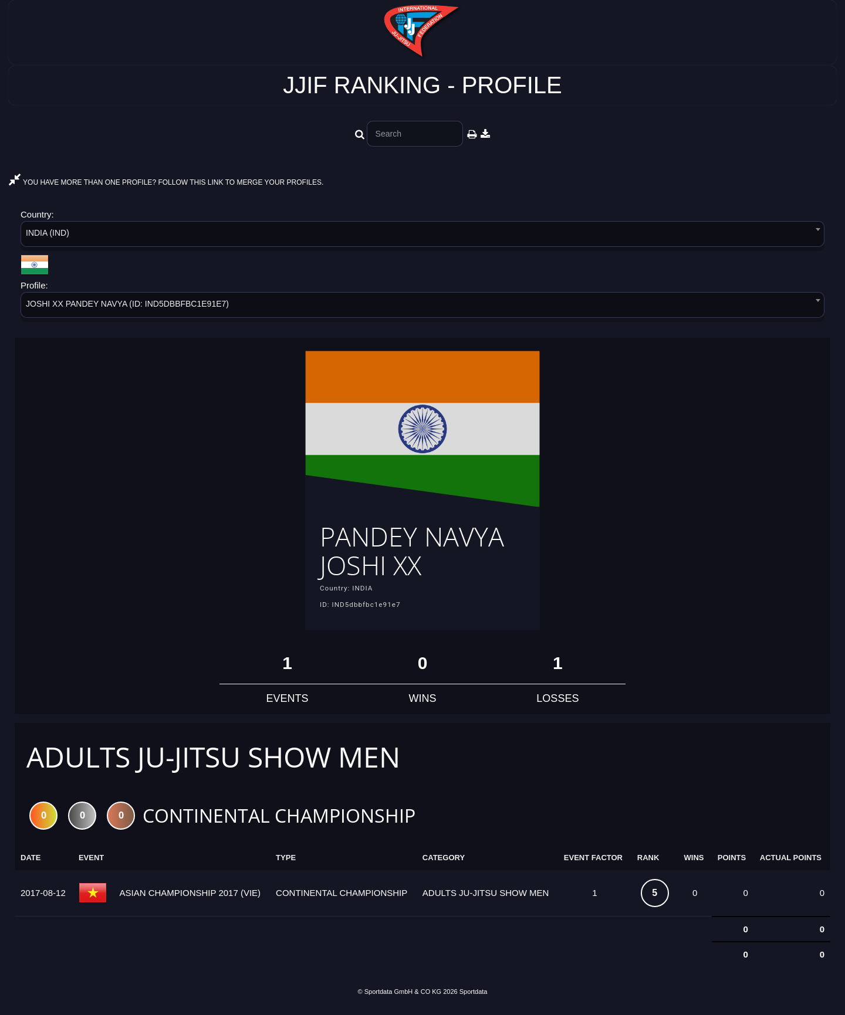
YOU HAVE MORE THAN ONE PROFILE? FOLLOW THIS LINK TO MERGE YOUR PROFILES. (166, 182)
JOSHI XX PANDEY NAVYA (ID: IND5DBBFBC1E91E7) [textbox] (127, 303)
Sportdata (473, 995)
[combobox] (422, 236)
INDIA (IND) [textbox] (47, 232)
